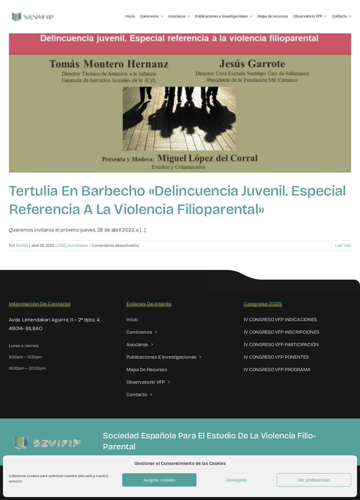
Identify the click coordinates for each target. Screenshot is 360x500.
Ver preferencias (314, 479)
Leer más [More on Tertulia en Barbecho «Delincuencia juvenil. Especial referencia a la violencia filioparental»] (343, 245)
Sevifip (22, 245)
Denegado (236, 479)
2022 (62, 245)
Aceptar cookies (159, 479)
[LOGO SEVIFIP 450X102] (33, 13)
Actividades (77, 245)
